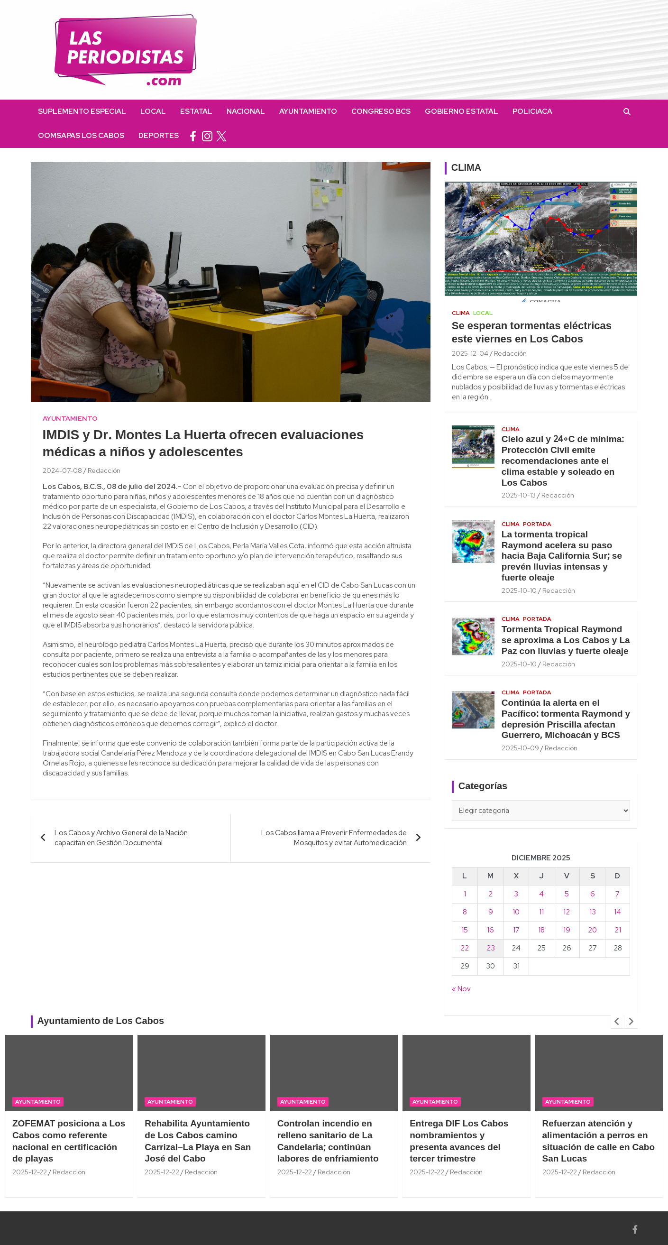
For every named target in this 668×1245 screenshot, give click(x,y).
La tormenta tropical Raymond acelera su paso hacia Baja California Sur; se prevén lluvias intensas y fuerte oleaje (562, 556)
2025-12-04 (470, 353)
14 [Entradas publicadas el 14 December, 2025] (617, 912)
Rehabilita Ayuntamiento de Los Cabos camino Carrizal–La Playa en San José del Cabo (198, 1141)
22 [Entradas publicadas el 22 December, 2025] (464, 948)
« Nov (461, 989)
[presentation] (617, 1021)
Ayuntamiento (308, 111)
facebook (193, 136)
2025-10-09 (520, 748)
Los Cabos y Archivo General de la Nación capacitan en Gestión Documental (121, 838)
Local (153, 111)
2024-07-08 (62, 470)
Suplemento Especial (82, 111)
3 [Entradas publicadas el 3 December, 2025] (516, 894)
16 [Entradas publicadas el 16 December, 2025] (490, 930)
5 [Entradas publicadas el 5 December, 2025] (567, 894)
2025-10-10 (519, 590)
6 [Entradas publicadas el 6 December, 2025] (592, 894)
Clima (461, 313)
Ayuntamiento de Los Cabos (101, 1022)
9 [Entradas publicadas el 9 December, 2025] (490, 912)
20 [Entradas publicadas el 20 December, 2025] (592, 930)
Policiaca (532, 111)
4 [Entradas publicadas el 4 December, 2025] (541, 894)
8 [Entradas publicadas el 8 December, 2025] (465, 912)
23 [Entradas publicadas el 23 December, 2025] (490, 948)
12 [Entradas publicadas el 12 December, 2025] (566, 912)
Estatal (196, 111)
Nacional (246, 111)
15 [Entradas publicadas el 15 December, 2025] (464, 930)
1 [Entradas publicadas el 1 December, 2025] (465, 894)
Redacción (104, 470)
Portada (537, 524)
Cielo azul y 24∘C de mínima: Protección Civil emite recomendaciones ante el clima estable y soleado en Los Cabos (563, 461)
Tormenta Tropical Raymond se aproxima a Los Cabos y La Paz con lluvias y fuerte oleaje (566, 640)
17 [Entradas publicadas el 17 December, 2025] (516, 930)
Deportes (158, 135)
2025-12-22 (29, 1172)
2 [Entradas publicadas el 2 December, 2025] (490, 894)
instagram (207, 136)
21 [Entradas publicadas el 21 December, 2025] (617, 930)
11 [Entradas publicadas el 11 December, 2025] (541, 912)
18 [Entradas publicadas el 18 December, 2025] (541, 930)
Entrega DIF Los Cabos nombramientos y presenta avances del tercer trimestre (459, 1141)
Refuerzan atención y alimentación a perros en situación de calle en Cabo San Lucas (598, 1141)
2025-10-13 (519, 495)
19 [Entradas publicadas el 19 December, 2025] (566, 930)
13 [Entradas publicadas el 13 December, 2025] (592, 912)
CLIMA (466, 168)
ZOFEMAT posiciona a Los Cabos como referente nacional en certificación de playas (68, 1141)
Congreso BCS (381, 111)
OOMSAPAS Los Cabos (81, 135)
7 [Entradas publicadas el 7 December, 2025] (617, 894)
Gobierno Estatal (461, 111)
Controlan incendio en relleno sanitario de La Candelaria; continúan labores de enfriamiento (328, 1141)
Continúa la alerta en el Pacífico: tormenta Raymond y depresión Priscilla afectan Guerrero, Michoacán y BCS (566, 719)
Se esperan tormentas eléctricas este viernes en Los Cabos (532, 333)
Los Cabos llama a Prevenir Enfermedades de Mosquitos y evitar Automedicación (334, 838)
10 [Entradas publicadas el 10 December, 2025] (516, 912)
